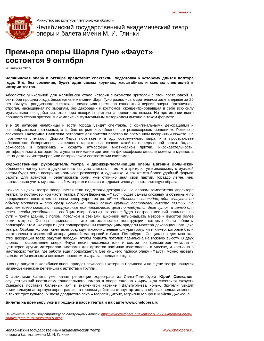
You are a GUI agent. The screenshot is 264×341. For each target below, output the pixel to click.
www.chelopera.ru (178, 330)
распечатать (182, 12)
